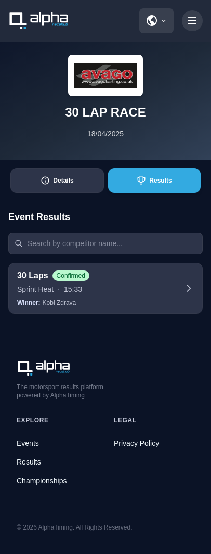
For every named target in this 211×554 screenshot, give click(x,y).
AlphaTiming (55, 527)
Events (28, 443)
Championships (42, 480)
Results (29, 462)
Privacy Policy (136, 443)
